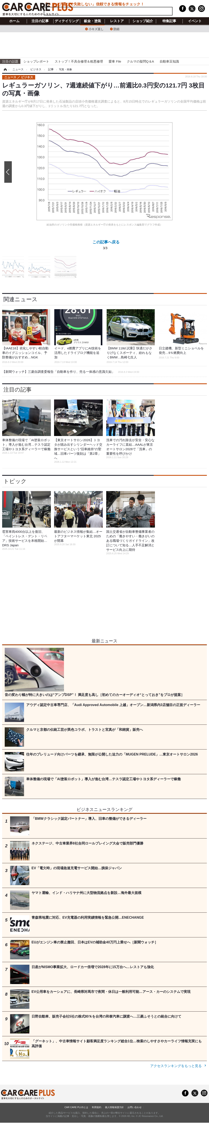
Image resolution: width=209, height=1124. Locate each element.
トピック (15, 481)
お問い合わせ (134, 1107)
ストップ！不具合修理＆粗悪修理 (79, 61)
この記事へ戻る (106, 246)
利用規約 (96, 1107)
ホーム (14, 21)
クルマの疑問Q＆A (140, 61)
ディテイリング (67, 21)
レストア (117, 21)
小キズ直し (96, 28)
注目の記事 (40, 21)
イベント (195, 21)
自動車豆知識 (169, 61)
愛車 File (115, 61)
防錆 (117, 28)
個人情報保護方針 (114, 1107)
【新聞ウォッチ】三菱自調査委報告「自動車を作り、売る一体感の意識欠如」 (70, 371)
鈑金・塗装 (92, 21)
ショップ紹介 (142, 21)
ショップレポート (36, 61)
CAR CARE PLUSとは (76, 1107)
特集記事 (169, 21)
